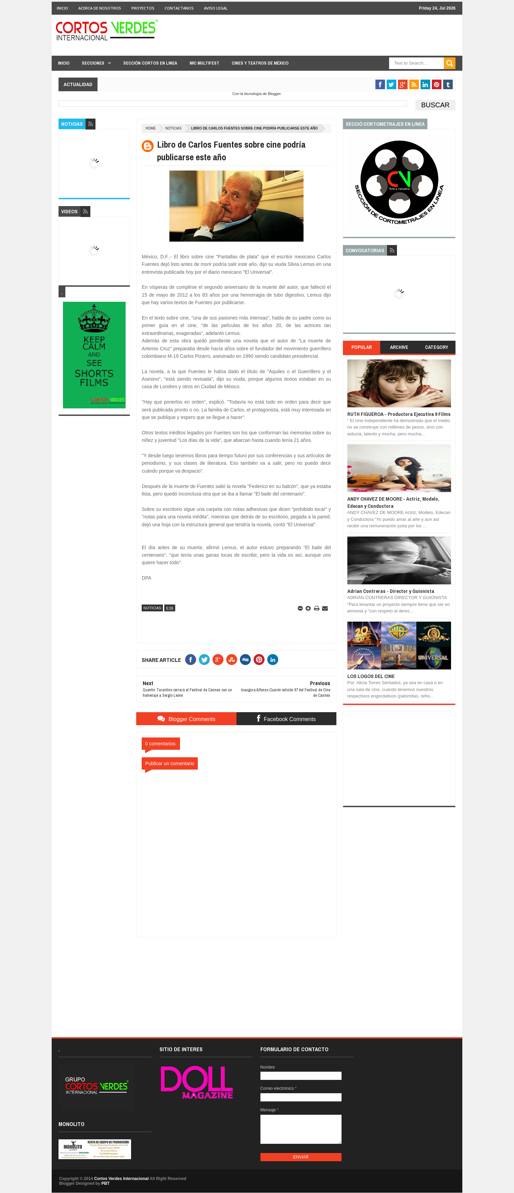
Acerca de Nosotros (99, 8)
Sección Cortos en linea (150, 63)
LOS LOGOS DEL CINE (371, 676)
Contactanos (179, 8)
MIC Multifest (204, 63)
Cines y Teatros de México (260, 63)
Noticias (173, 128)
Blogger (274, 94)
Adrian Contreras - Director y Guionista (390, 591)
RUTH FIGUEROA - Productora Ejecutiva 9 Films (399, 414)
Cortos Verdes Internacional (121, 1178)
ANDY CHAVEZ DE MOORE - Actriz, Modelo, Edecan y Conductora (393, 502)
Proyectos (142, 8)
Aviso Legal (216, 8)
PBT (105, 1183)
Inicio (62, 8)
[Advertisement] (236, 980)
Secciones (93, 63)
